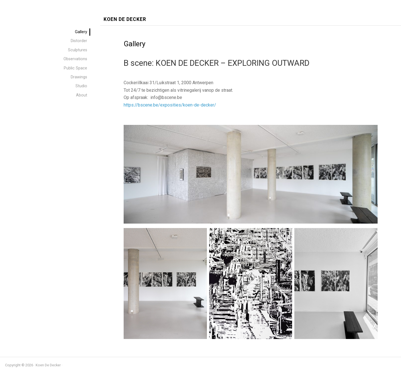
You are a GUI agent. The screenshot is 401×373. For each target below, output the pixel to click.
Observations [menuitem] (75, 59)
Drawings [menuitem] (79, 77)
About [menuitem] (81, 95)
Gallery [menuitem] (81, 32)
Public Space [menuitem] (75, 68)
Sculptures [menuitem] (77, 50)
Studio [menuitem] (81, 86)
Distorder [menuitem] (79, 40)
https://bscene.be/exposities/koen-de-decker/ (170, 105)
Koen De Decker (125, 19)
